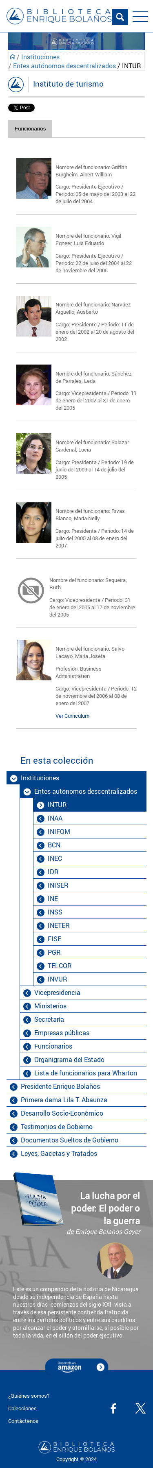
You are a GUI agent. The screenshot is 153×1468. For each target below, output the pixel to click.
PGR (54, 952)
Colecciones (22, 1408)
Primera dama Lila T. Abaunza (64, 1099)
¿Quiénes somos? (28, 1395)
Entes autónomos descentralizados (64, 65)
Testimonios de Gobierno (57, 1126)
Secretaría (49, 1019)
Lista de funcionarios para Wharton (85, 1072)
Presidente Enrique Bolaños (60, 1086)
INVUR (57, 979)
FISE (54, 938)
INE (53, 898)
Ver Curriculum (72, 715)
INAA (55, 818)
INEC (55, 858)
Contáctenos (23, 1421)
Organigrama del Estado (69, 1059)
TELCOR (60, 965)
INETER (59, 925)
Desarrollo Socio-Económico (62, 1113)
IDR (53, 871)
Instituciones (40, 56)
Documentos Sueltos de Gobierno (69, 1140)
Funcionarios (30, 129)
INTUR (57, 804)
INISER (58, 885)
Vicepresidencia (57, 992)
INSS (55, 912)
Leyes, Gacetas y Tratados (59, 1153)
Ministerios (50, 1005)
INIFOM (59, 831)
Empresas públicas (61, 1032)
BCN (54, 844)
